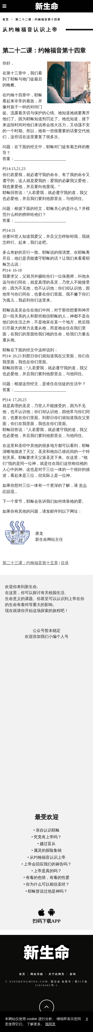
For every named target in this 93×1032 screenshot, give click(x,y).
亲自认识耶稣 (48, 830)
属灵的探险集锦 (48, 850)
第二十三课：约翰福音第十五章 (30, 563)
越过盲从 (48, 844)
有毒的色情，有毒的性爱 (47, 877)
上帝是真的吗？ (48, 871)
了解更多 (34, 1024)
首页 (5, 19)
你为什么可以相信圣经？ (47, 884)
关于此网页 (57, 974)
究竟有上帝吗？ (48, 837)
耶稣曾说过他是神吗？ (47, 891)
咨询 (73, 974)
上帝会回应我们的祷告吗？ (47, 864)
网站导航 (37, 974)
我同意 (50, 1024)
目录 (65, 563)
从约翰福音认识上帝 (47, 857)
